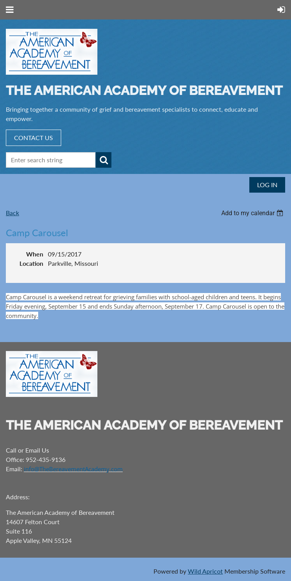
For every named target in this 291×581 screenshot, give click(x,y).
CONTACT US (33, 137)
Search (103, 160)
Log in (267, 184)
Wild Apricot (205, 571)
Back (12, 212)
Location (31, 263)
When (34, 254)
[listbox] (253, 213)
